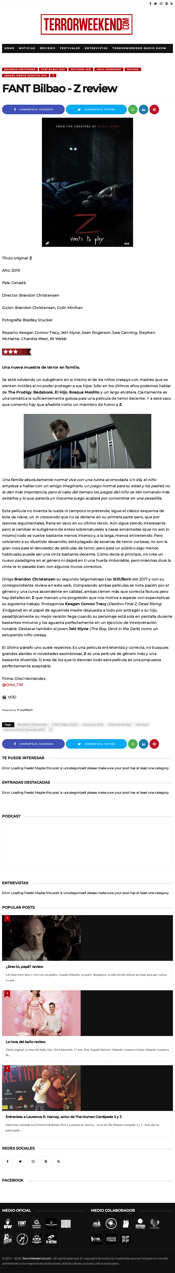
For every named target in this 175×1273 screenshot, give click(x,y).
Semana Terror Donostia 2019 (25, 76)
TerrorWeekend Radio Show (139, 48)
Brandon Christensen (20, 69)
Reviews (47, 48)
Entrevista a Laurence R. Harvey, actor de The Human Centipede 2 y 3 (63, 1117)
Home (9, 48)
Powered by (17, 710)
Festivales (70, 48)
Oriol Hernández (109, 69)
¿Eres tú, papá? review (24, 966)
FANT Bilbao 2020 (53, 69)
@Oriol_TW (12, 685)
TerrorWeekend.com (36, 1258)
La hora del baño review (26, 1042)
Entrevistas (96, 48)
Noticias (27, 48)
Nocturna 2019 (81, 69)
